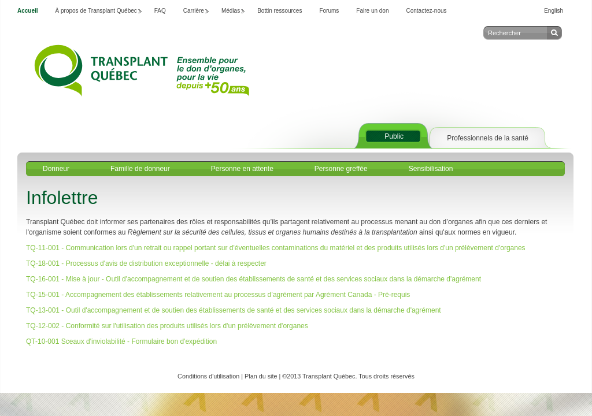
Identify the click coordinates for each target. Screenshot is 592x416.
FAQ (160, 11)
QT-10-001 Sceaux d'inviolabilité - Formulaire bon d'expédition (122, 341)
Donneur (56, 169)
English (553, 11)
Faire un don (372, 11)
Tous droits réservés (386, 376)
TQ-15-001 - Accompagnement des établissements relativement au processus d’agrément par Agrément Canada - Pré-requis (218, 295)
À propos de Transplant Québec (96, 11)
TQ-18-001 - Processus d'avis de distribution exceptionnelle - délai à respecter (146, 263)
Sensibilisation (431, 169)
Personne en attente (242, 169)
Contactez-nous (426, 11)
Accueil (27, 11)
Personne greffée (341, 169)
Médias (230, 11)
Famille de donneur (140, 169)
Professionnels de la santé (487, 138)
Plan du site (261, 376)
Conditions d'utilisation (208, 376)
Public (394, 136)
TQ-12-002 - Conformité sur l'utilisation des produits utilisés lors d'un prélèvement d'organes (167, 326)
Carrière (193, 11)
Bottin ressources (279, 11)
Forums (329, 11)
